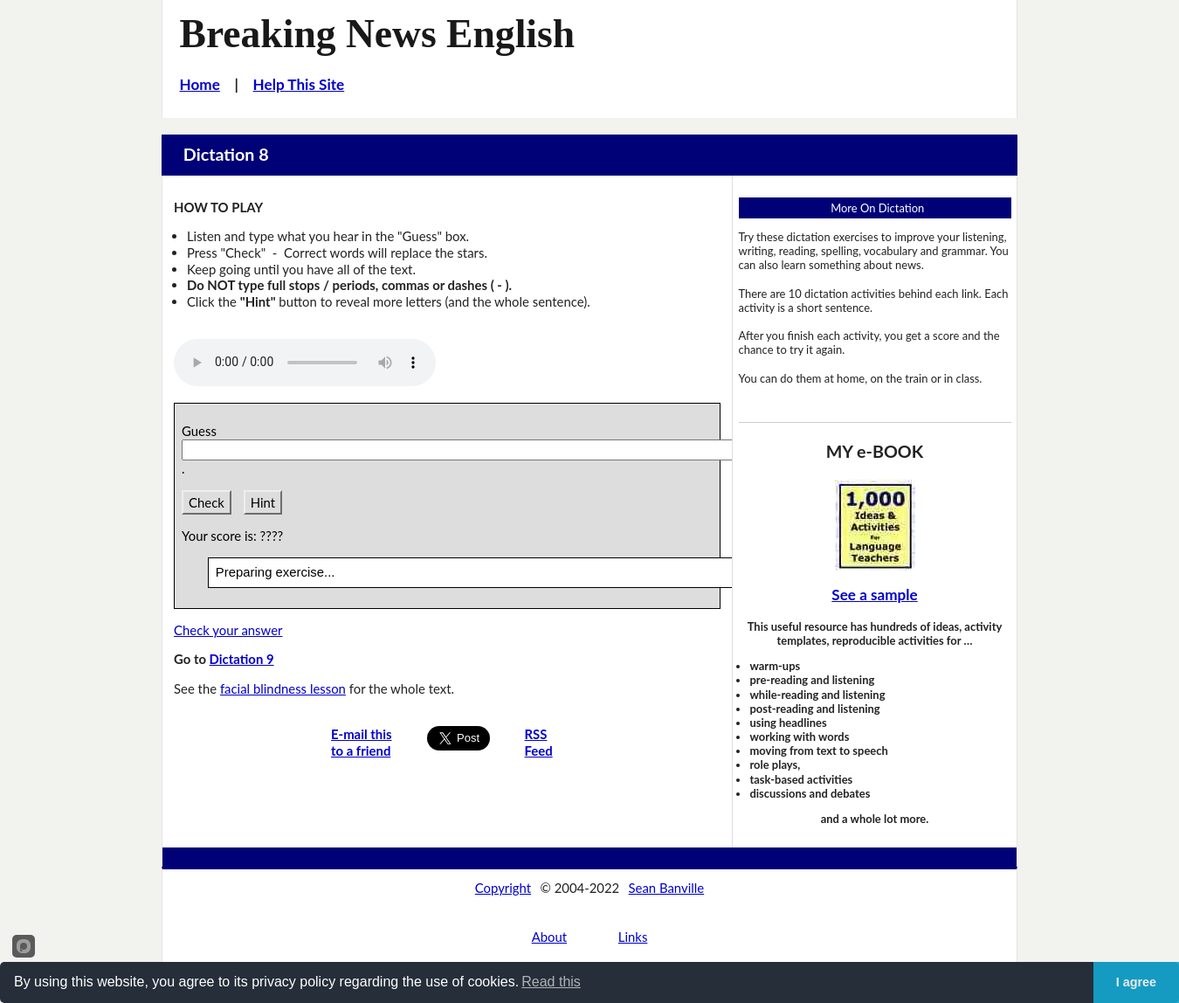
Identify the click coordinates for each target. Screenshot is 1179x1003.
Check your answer (228, 630)
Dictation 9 (242, 659)
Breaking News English (378, 33)
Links (633, 936)
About (549, 936)
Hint (263, 502)
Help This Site (299, 84)
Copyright (503, 888)
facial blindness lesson (283, 688)
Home (200, 84)
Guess (202, 431)
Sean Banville (667, 888)
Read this (551, 981)
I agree (1136, 982)
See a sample (874, 594)
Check (206, 502)
